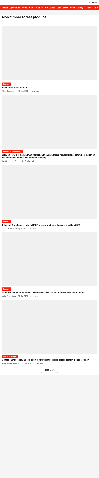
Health (5, 7)
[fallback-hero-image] (49, 53)
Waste (32, 7)
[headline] (49, 87)
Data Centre (62, 7)
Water (24, 7)
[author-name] (9, 91)
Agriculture (14, 7)
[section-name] (6, 84)
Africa (52, 7)
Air (46, 7)
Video (72, 7)
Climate (39, 7)
